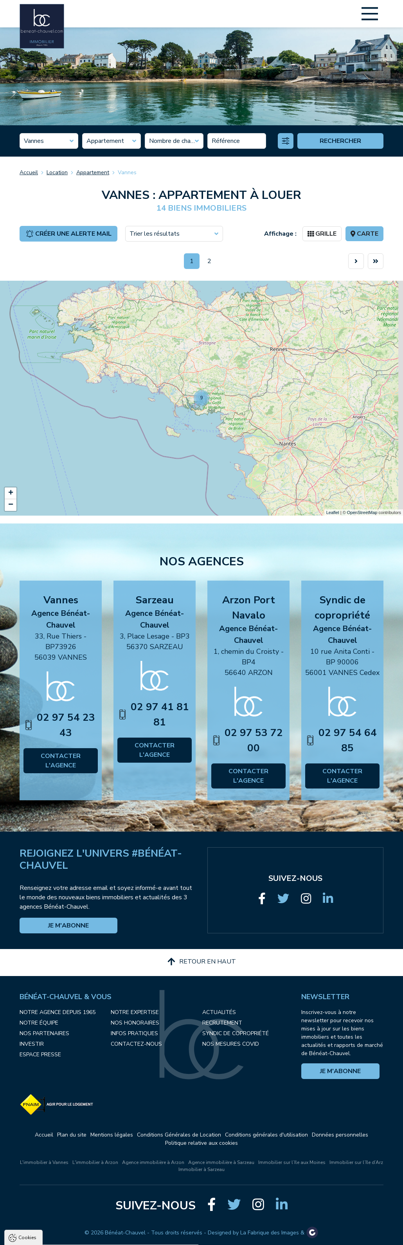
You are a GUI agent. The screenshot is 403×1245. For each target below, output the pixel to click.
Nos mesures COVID (230, 1044)
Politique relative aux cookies (201, 1143)
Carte (364, 233)
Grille (322, 233)
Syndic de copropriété (235, 1033)
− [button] (10, 505)
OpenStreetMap (362, 512)
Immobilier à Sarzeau (201, 1169)
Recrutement (222, 1023)
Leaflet (332, 512)
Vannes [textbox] (34, 141)
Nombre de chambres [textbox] (174, 141)
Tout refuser (104, 1236)
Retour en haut (201, 961)
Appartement (92, 172)
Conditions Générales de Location (179, 1135)
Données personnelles (340, 1135)
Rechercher (340, 141)
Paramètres (151, 1236)
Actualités (219, 1012)
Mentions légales (111, 1135)
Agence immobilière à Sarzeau (221, 1162)
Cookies (27, 1146)
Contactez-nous (136, 1044)
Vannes (127, 172)
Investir (32, 1044)
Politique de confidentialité (45, 1217)
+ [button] (10, 493)
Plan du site (71, 1135)
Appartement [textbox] (105, 141)
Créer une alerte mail (69, 233)
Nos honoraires (135, 1023)
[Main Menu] (369, 13)
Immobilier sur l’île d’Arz (356, 1162)
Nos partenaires (44, 1033)
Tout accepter (55, 1236)
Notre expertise (135, 1012)
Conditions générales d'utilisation (266, 1135)
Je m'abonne (68, 925)
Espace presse (40, 1054)
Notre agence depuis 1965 (57, 1012)
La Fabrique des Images (269, 1232)
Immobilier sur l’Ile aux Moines (292, 1162)
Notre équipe (39, 1023)
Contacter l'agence (61, 761)
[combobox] (49, 141)
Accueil (29, 172)
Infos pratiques (134, 1033)
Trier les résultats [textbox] (155, 233)
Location (57, 172)
